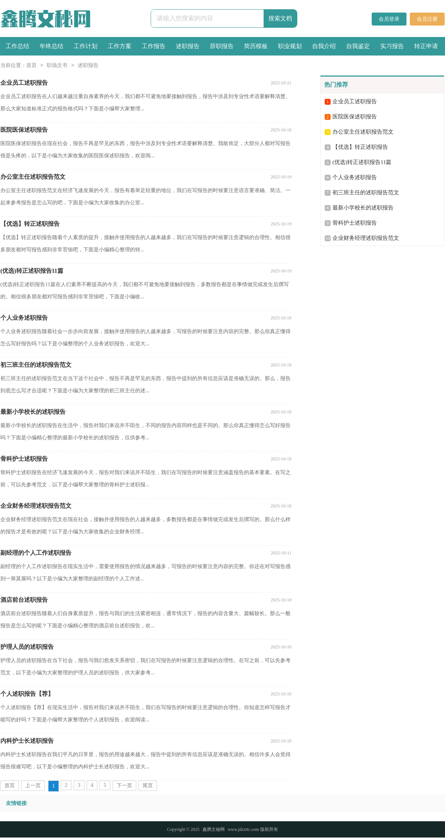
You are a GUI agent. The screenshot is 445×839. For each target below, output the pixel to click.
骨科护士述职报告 (24, 459)
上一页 (33, 785)
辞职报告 (222, 46)
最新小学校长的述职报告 (33, 412)
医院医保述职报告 (24, 130)
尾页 (148, 785)
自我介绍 (324, 46)
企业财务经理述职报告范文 (35, 506)
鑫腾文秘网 (214, 829)
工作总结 (17, 46)
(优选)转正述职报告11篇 (31, 271)
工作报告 (153, 46)
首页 (31, 65)
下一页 (124, 785)
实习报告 (392, 46)
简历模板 (256, 46)
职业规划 (290, 46)
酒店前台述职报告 (24, 600)
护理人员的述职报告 (27, 647)
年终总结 (51, 46)
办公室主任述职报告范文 (33, 177)
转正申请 (426, 46)
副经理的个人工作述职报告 (35, 553)
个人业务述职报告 (24, 318)
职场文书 (57, 65)
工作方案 (119, 46)
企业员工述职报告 (24, 83)
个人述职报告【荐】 (27, 694)
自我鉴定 (358, 46)
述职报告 (188, 46)
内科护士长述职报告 (27, 741)
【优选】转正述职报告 (30, 224)
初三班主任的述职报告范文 (35, 365)
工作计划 (85, 46)
